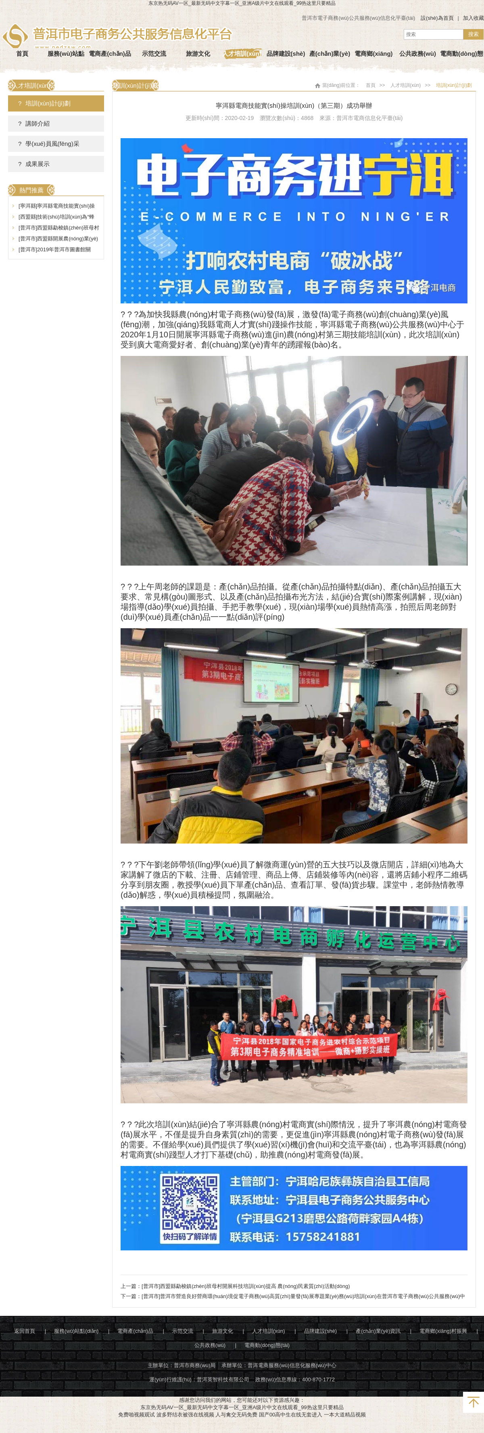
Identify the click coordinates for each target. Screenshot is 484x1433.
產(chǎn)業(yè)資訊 (378, 1331)
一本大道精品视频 (345, 1415)
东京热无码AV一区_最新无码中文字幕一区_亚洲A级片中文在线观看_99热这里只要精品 (242, 3)
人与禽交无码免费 (236, 1415)
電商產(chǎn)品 (135, 1331)
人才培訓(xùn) (405, 85)
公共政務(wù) (209, 1345)
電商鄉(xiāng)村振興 (443, 1331)
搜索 (473, 34)
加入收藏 (473, 18)
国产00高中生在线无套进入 (290, 1415)
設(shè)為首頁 (437, 18)
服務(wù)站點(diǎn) (76, 1331)
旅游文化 (222, 1331)
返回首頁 (24, 1331)
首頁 (371, 85)
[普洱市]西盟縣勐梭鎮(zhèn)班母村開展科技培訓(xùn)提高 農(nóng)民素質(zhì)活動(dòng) (246, 1286)
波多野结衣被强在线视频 (185, 1415)
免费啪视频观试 (136, 1415)
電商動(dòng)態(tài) (267, 1345)
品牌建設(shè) (320, 1331)
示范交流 (182, 1331)
